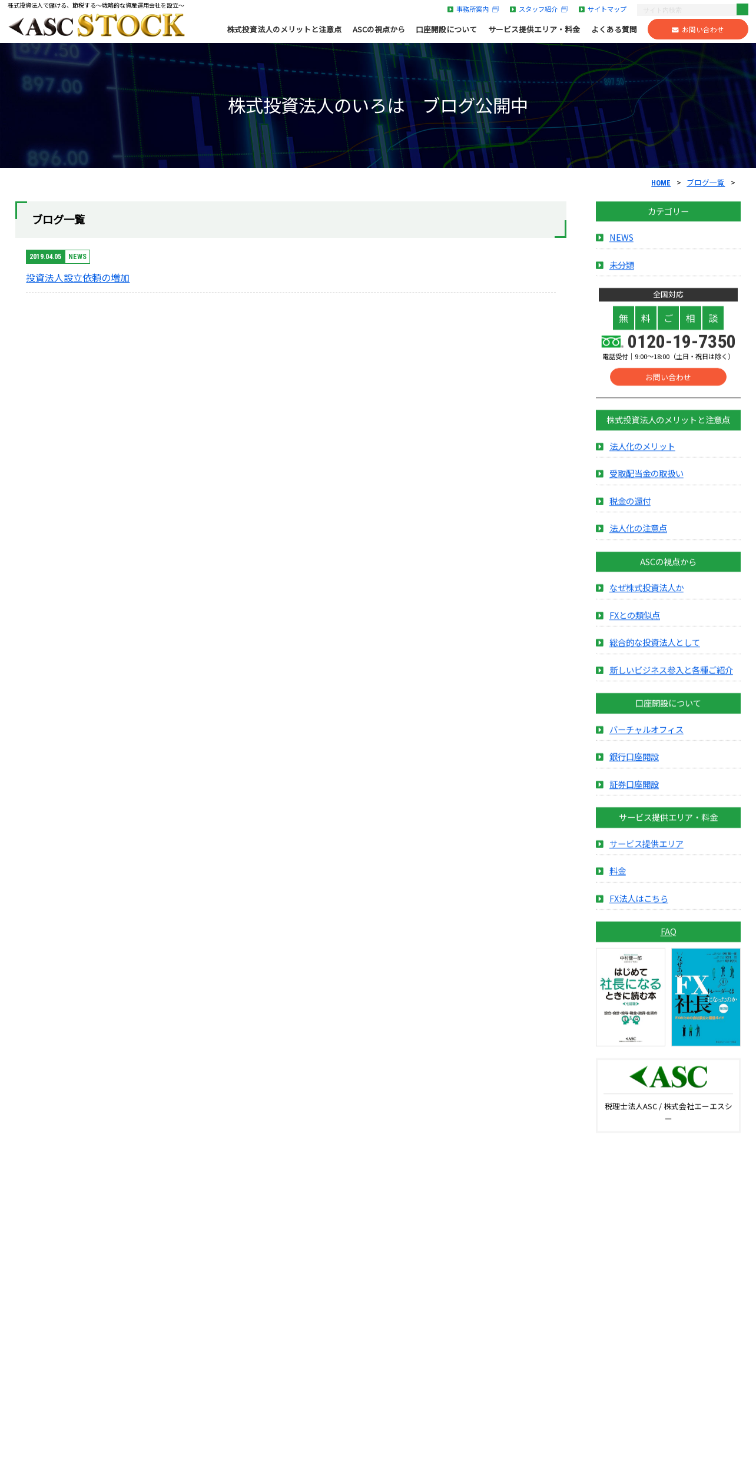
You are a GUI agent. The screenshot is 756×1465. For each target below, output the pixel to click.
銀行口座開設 (634, 770)
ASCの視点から (379, 29)
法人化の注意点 (638, 542)
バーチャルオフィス (646, 743)
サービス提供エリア (646, 857)
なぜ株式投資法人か (646, 601)
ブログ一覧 (706, 182)
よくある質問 (614, 29)
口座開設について (446, 29)
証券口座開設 (634, 797)
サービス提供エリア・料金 (534, 29)
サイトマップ (602, 9)
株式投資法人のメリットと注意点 (284, 29)
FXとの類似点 (634, 628)
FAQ (669, 945)
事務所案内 (473, 9)
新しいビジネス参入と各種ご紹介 (671, 683)
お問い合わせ (698, 29)
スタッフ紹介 (539, 9)
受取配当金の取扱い (646, 487)
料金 (617, 884)
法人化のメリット (642, 459)
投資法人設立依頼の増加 (78, 277)
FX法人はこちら (638, 912)
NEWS (621, 251)
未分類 (621, 278)
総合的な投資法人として (654, 656)
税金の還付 (630, 514)
